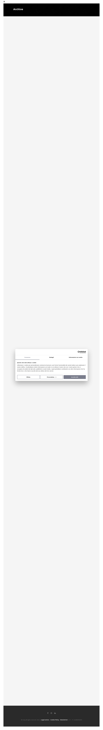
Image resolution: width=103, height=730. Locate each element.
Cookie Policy (54, 720)
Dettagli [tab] (51, 357)
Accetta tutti (74, 377)
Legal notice (45, 720)
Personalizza (51, 377)
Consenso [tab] (27, 357)
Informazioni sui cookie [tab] (75, 357)
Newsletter (64, 720)
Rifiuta (28, 377)
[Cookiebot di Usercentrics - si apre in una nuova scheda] (79, 352)
